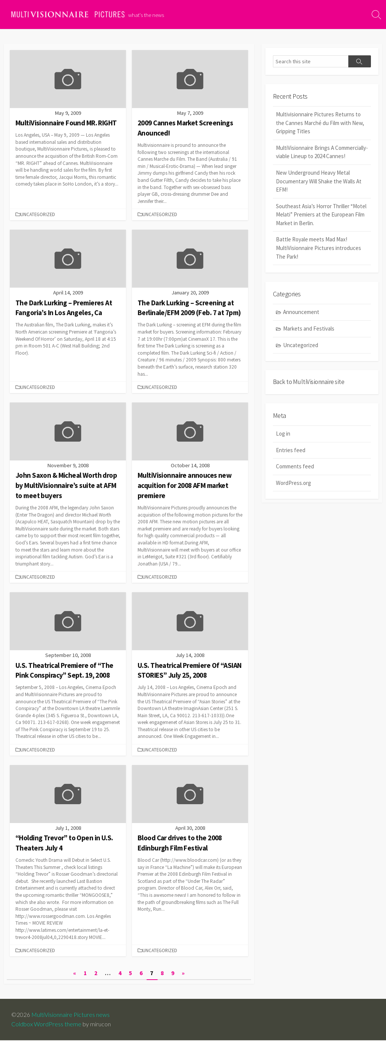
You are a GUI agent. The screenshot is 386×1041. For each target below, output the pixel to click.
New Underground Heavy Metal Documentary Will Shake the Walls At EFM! (318, 181)
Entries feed (290, 450)
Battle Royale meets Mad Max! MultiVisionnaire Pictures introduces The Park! (318, 248)
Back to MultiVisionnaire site (308, 382)
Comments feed (295, 466)
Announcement (301, 312)
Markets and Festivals (308, 328)
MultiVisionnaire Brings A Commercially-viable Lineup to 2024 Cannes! (322, 152)
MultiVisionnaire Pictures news (70, 1015)
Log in (283, 433)
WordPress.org (293, 483)
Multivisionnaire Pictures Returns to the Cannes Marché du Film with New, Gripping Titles (320, 123)
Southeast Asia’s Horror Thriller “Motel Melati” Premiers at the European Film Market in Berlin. (321, 215)
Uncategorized (300, 345)
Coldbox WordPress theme (46, 1024)
